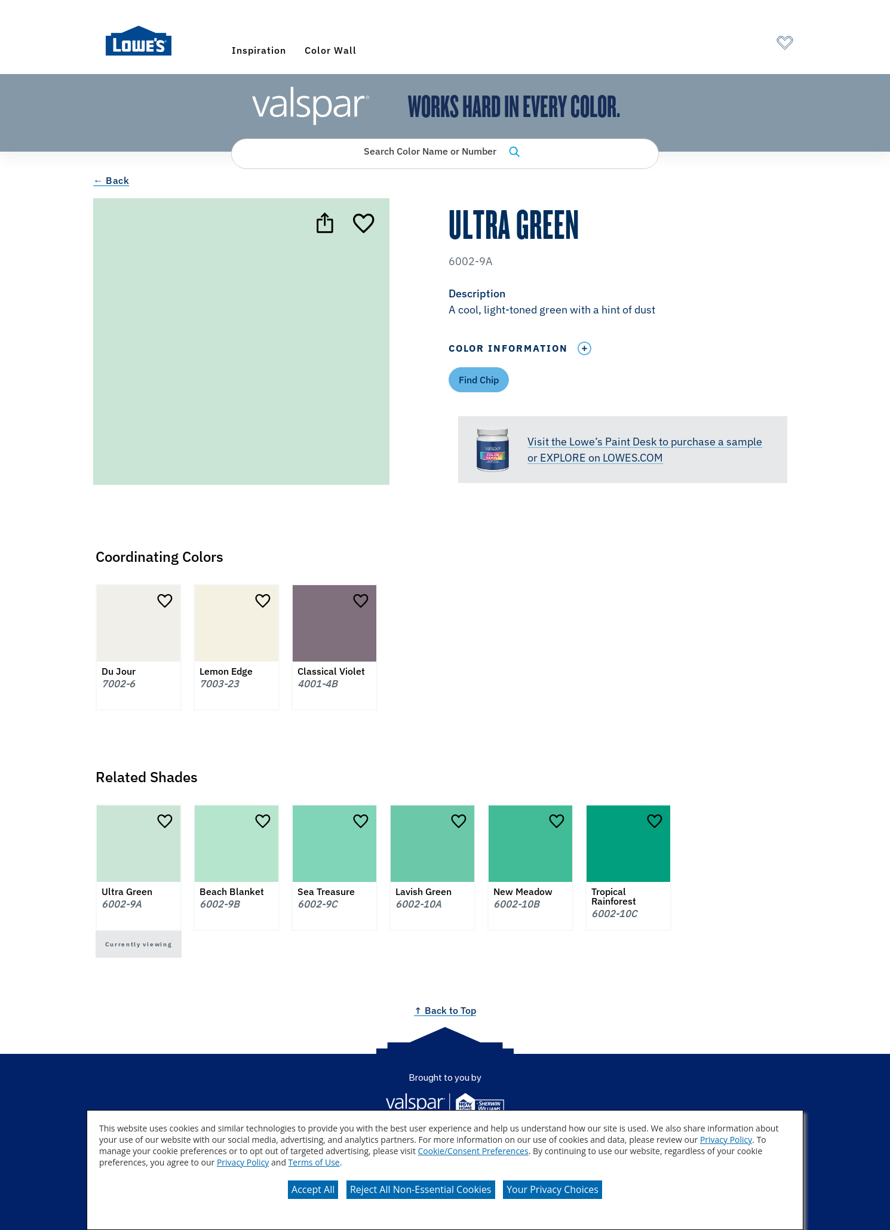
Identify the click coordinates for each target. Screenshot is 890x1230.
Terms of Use (314, 1162)
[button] (622, 302)
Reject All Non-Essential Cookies (421, 1189)
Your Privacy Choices (553, 1189)
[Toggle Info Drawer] (584, 348)
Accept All (312, 1189)
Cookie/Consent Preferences (473, 1151)
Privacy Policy (726, 1139)
